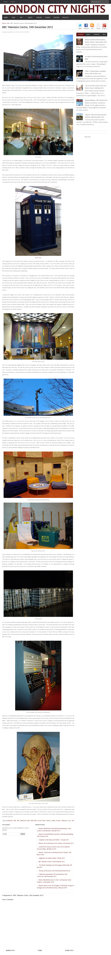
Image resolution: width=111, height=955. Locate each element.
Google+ (104, 28)
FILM (13, 17)
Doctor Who (41, 820)
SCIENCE (47, 17)
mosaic (58, 820)
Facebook (86, 28)
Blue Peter (34, 820)
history (48, 820)
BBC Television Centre (23, 820)
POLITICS (65, 17)
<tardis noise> (38, 257)
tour (69, 820)
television (64, 820)
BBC (15, 820)
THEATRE (39, 17)
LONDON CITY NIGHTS (54, 9)
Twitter (80, 28)
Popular (80, 34)
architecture (9, 820)
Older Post (69, 950)
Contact (12, 2)
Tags (104, 34)
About (5, 2)
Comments (96, 34)
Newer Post (10, 950)
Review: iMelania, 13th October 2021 (96, 100)
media (53, 820)
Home (4, 23)
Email (98, 28)
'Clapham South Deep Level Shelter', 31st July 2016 (54, 840)
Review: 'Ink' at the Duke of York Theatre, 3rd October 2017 (56, 843)
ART (21, 17)
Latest (88, 34)
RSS (92, 28)
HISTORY (56, 17)
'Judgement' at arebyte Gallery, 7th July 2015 (52, 858)
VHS (8, 23)
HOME (6, 17)
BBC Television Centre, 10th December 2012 (52, 861)
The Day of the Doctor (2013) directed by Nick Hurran (54, 871)
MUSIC (30, 17)
